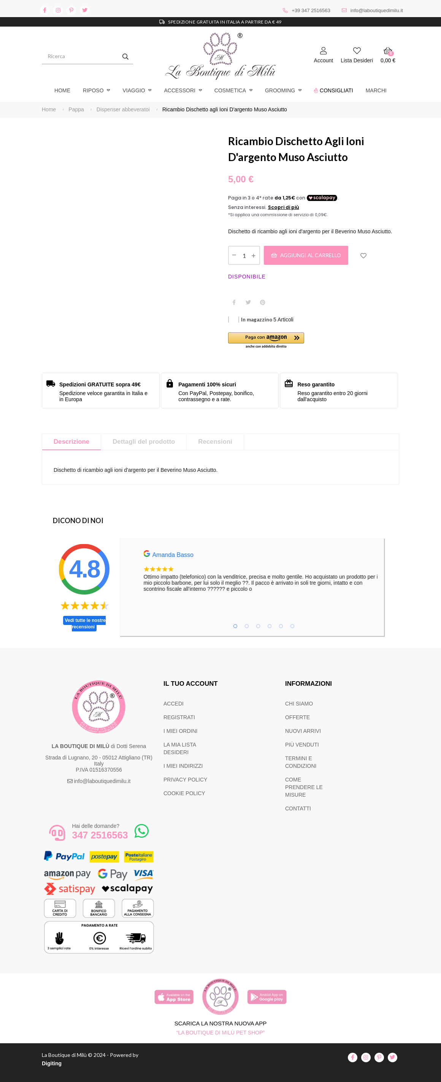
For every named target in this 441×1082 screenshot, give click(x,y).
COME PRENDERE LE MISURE (304, 787)
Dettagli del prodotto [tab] (144, 441)
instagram (58, 10)
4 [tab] (269, 626)
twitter (84, 10)
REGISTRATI (179, 717)
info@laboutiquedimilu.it (377, 10)
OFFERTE (297, 717)
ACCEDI (173, 704)
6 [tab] (292, 626)
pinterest (71, 10)
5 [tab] (281, 626)
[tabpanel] (282, 571)
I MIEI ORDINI (180, 731)
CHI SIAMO (299, 704)
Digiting (52, 1063)
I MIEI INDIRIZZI (183, 766)
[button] (271, 341)
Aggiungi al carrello (307, 255)
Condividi (234, 302)
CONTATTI (298, 808)
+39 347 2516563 (311, 10)
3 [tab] (258, 626)
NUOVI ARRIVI (303, 731)
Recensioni (215, 441)
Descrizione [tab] (71, 441)
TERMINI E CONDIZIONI (300, 762)
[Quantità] (244, 255)
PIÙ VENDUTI (302, 745)
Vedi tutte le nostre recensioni (85, 624)
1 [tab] (235, 626)
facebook (44, 10)
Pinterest (262, 302)
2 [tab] (247, 626)
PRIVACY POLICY (185, 780)
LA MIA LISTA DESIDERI (179, 748)
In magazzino (256, 319)
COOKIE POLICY (184, 793)
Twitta (248, 302)
